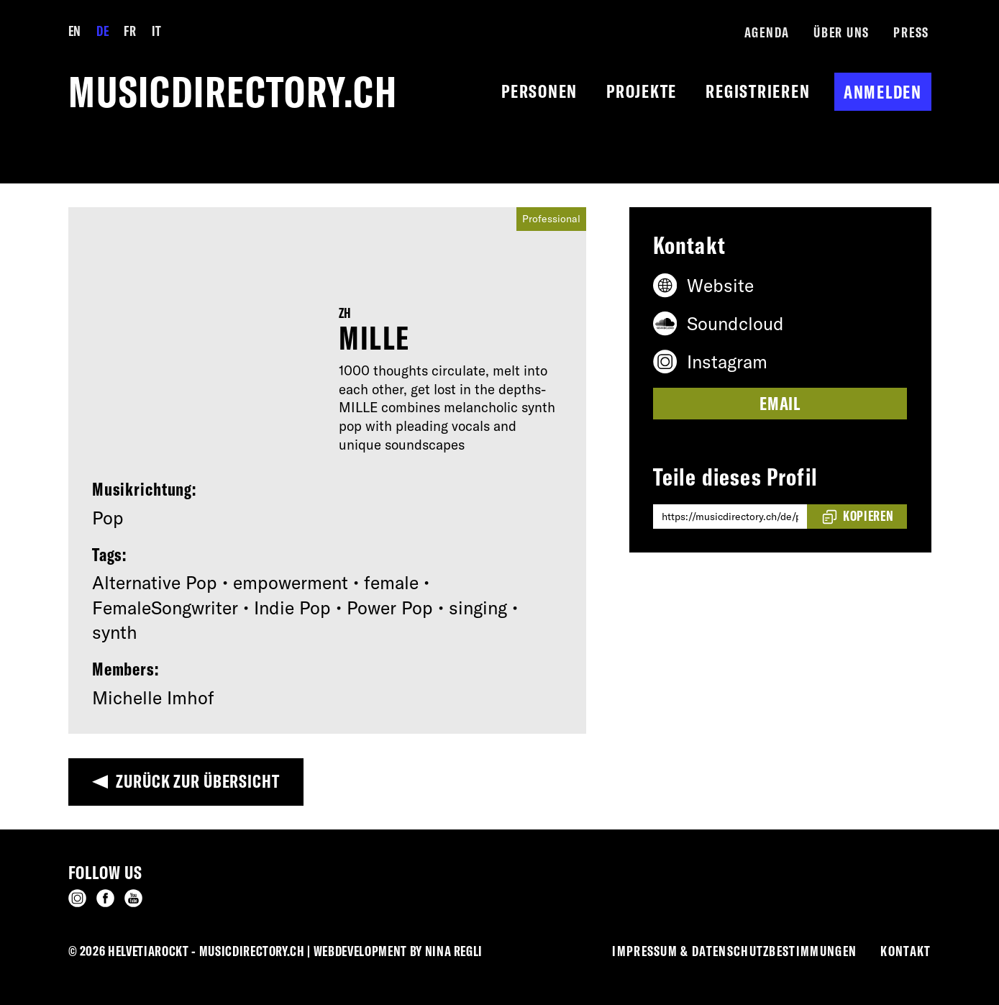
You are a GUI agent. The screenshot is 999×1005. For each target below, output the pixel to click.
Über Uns (841, 32)
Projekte (641, 91)
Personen (539, 91)
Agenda (767, 32)
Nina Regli (454, 951)
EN (74, 31)
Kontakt (905, 951)
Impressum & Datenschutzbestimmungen (734, 951)
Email (779, 403)
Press (911, 32)
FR (130, 31)
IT (157, 31)
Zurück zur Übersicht (198, 781)
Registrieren (758, 91)
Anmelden (883, 92)
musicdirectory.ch (233, 92)
